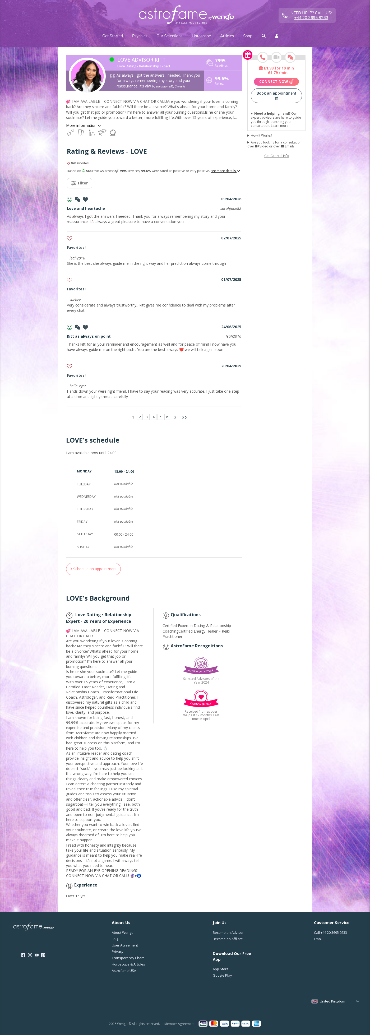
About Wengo (122, 932)
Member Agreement (179, 1024)
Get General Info (276, 156)
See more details (225, 171)
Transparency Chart (128, 957)
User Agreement (125, 945)
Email (318, 938)
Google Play (222, 975)
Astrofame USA (124, 970)
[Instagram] (30, 955)
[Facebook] (23, 955)
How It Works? (261, 135)
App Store (221, 969)
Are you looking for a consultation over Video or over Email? (274, 144)
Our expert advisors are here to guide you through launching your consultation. (276, 120)
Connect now (276, 81)
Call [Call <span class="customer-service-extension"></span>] (330, 932)
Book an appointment (276, 95)
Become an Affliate (228, 938)
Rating (222, 81)
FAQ (115, 938)
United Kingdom (332, 1001)
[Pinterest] (43, 955)
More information (83, 125)
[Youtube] (37, 955)
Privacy (117, 951)
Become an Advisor (228, 932)
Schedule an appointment (93, 568)
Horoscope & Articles (128, 964)
